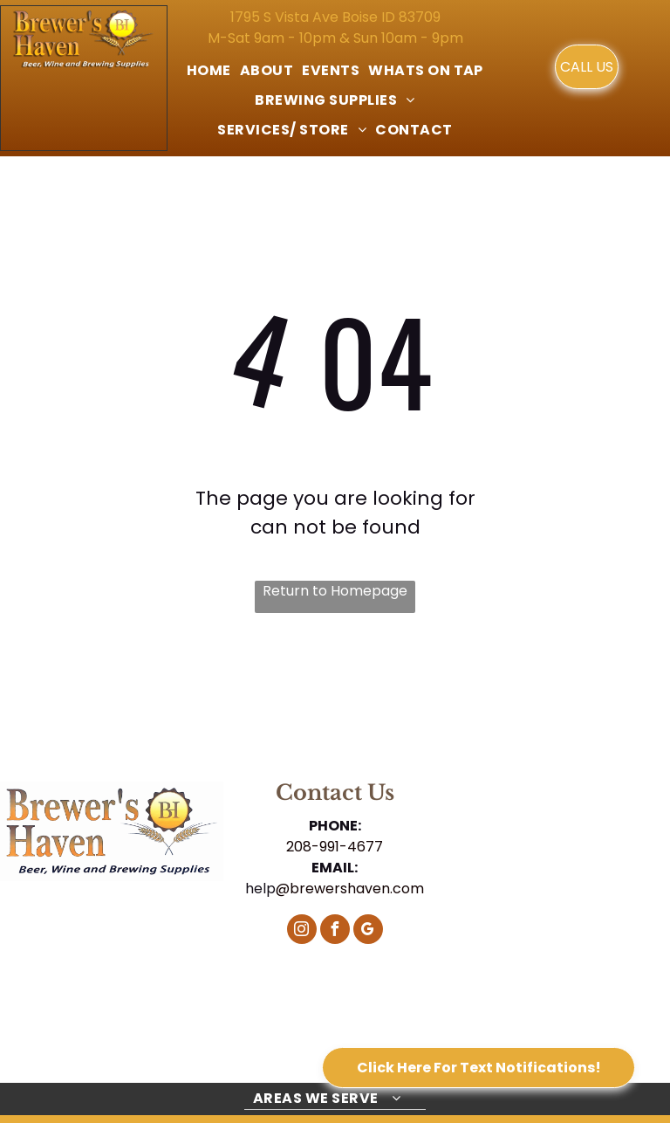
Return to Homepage (335, 591)
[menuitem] (209, 71)
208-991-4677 (334, 847)
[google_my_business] (368, 931)
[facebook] (335, 931)
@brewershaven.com (350, 888)
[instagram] (302, 931)
